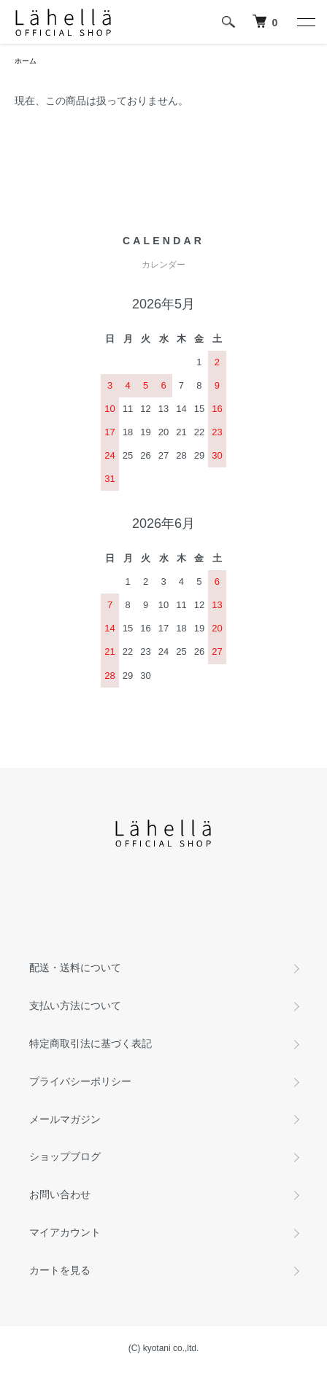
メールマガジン (65, 1119)
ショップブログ (65, 1156)
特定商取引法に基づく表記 (90, 1043)
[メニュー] (305, 22)
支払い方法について (75, 1005)
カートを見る (60, 1270)
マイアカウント (65, 1232)
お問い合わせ (60, 1194)
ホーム (25, 61)
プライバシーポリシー (80, 1081)
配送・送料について (75, 967)
